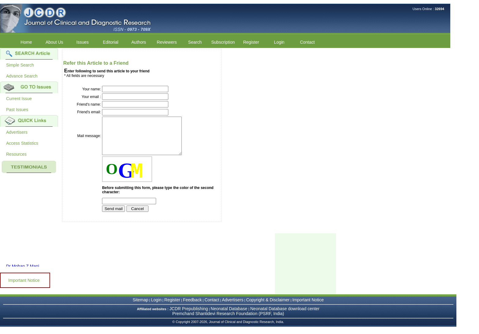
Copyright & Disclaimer (268, 307)
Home (26, 42)
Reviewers (167, 42)
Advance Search (22, 76)
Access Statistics (22, 143)
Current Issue (19, 98)
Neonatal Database (230, 316)
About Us (54, 42)
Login (279, 42)
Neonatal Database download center (285, 316)
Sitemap (140, 307)
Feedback (192, 307)
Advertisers (16, 132)
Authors (138, 42)
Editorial (111, 42)
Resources (16, 154)
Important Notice (24, 280)
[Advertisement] (305, 271)
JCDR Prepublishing (189, 316)
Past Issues (17, 109)
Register (251, 42)
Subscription (223, 42)
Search (195, 42)
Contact (307, 42)
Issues (82, 42)
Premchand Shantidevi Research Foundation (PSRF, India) (228, 320)
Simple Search (20, 65)
